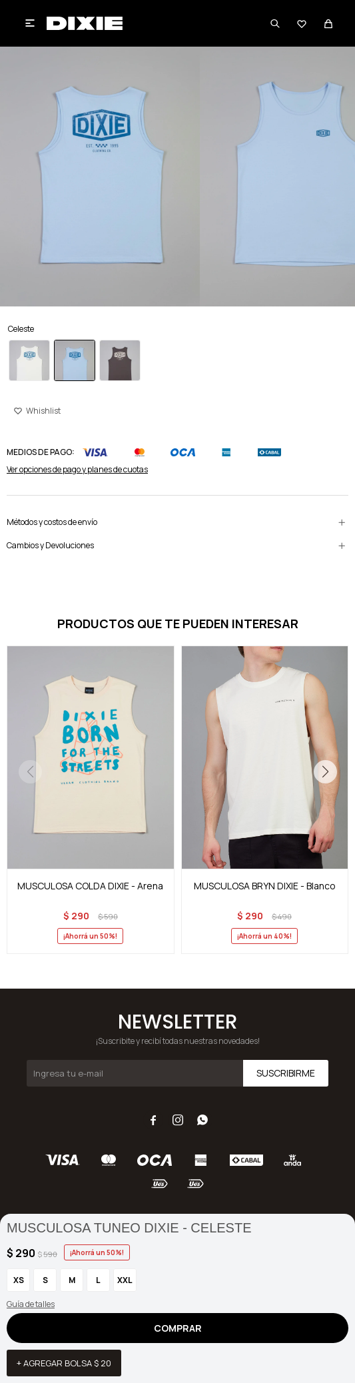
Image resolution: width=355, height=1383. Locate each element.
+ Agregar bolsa (64, 1363)
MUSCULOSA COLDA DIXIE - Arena (90, 885)
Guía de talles (31, 1304)
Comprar (178, 1328)
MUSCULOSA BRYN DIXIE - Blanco (265, 885)
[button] (325, 771)
